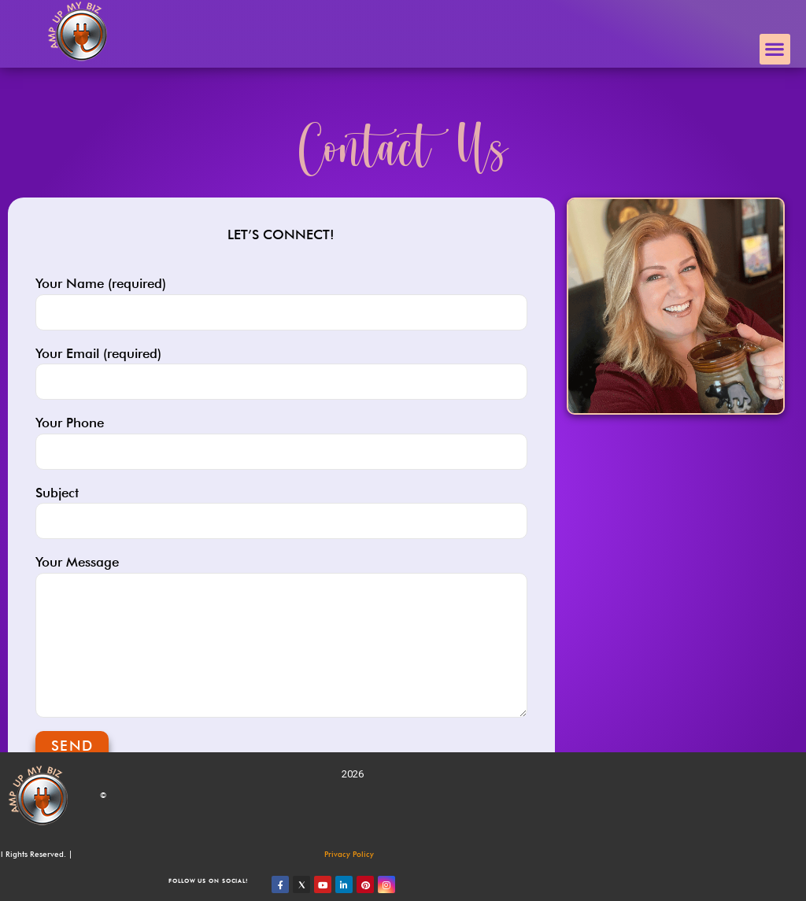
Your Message (281, 636)
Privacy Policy (349, 854)
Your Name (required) (281, 302)
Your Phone (281, 442)
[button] (775, 49)
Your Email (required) (281, 373)
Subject (281, 512)
